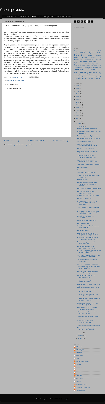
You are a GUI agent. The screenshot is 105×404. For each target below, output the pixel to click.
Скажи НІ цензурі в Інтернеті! (86, 220)
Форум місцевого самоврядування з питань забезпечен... (89, 290)
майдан (95, 68)
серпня (80, 338)
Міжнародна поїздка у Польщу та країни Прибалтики (88, 212)
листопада (81, 126)
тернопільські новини (82, 78)
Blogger (66, 399)
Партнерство (92, 53)
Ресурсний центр (81, 384)
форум (93, 78)
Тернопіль (79, 55)
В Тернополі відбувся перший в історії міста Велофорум (87, 238)
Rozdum (78, 364)
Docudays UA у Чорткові (85, 198)
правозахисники (92, 72)
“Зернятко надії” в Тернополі (86, 172)
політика (98, 70)
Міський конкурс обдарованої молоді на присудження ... (89, 251)
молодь (77, 70)
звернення (94, 66)
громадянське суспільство (93, 59)
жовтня (80, 333)
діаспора (98, 62)
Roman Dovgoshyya (82, 361)
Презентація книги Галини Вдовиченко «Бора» (85, 192)
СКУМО (99, 53)
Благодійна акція (82, 180)
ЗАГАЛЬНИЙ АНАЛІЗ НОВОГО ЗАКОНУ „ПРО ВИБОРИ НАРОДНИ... (87, 202)
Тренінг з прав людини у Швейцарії (88, 325)
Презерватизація (82, 167)
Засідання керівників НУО (85, 141)
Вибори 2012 (48, 17)
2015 (78, 110)
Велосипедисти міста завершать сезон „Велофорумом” (87, 272)
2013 (78, 115)
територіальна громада (93, 76)
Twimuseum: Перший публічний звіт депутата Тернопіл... (88, 267)
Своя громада (12, 9)
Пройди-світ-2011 (83, 230)
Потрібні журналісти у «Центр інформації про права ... (87, 308)
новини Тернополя (87, 70)
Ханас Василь (80, 390)
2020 (78, 96)
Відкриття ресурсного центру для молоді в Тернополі (88, 303)
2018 (78, 102)
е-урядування (80, 63)
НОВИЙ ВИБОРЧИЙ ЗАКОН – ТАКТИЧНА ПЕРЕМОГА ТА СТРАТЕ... (87, 184)
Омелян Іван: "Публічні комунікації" (88, 284)
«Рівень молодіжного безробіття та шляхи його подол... (88, 299)
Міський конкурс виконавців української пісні (86, 242)
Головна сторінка (10, 17)
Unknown (79, 367)
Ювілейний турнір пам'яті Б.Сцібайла (85, 217)
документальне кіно (88, 62)
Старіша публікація (60, 140)
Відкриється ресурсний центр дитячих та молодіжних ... (86, 328)
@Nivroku (79, 352)
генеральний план (95, 57)
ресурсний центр (87, 74)
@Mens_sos (80, 350)
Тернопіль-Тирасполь (83, 387)
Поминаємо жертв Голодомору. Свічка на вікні (87, 152)
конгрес (76, 68)
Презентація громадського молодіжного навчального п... (87, 144)
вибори (76, 57)
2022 (78, 91)
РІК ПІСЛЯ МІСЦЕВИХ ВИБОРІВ (88, 264)
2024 (78, 88)
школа (98, 78)
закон (88, 66)
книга (99, 66)
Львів (99, 51)
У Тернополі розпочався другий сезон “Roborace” (87, 295)
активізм (98, 55)
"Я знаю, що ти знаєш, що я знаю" (88, 195)
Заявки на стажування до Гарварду (88, 164)
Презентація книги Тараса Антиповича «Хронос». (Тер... (87, 160)
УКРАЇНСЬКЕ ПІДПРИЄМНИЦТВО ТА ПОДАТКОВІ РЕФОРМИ (88, 256)
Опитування (24, 17)
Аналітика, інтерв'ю (64, 17)
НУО (81, 53)
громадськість (78, 59)
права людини (80, 72)
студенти (95, 74)
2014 (78, 113)
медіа (99, 68)
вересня (80, 335)
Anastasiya (79, 355)
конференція (88, 68)
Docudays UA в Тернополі (85, 148)
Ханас (90, 55)
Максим (78, 381)
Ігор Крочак (79, 378)
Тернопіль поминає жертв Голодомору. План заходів (86, 156)
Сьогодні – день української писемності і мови (86, 276)
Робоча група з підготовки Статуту (88, 287)
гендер (84, 57)
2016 (78, 107)
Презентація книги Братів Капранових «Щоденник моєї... (88, 234)
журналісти (11, 80)
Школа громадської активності (87, 128)
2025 (78, 85)
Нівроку (86, 53)
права (18, 80)
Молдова (77, 53)
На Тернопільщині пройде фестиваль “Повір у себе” (86, 247)
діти (75, 64)
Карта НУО (36, 17)
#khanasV (79, 347)
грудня (80, 123)
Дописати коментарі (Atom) (23, 145)
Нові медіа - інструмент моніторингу (89, 188)
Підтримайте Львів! (83, 223)
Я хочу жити (81, 170)
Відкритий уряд (79, 51)
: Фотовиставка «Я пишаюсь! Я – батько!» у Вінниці (88, 312)
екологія (88, 64)
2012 (78, 118)
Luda (77, 358)
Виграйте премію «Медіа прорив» (88, 136)
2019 (78, 99)
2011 (78, 121)
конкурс (81, 68)
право (23, 80)
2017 (78, 105)
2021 (78, 94)
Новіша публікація (12, 140)
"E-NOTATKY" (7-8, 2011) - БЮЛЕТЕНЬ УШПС (85, 321)
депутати (77, 62)
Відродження (92, 51)
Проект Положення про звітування (88, 138)
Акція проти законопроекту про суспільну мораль (87, 280)
